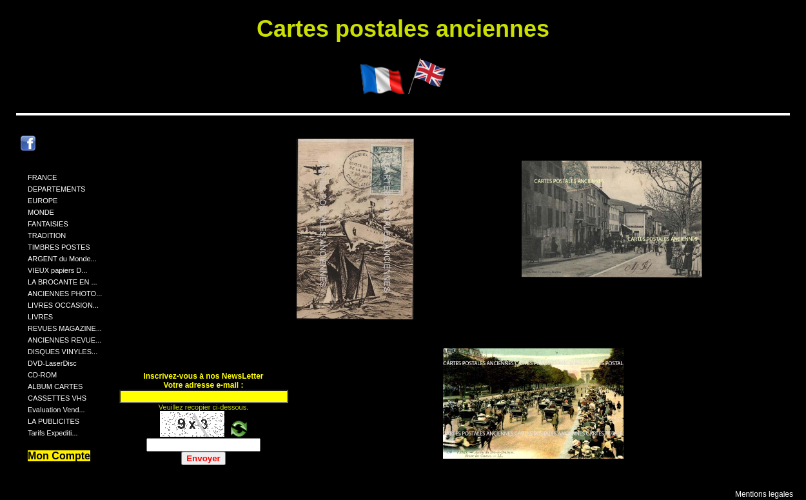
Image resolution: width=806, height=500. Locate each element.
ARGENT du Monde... (62, 259)
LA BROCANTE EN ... (62, 282)
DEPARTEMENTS (56, 189)
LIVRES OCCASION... (63, 305)
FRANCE (42, 177)
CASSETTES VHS (57, 398)
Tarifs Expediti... (53, 433)
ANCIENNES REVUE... (64, 340)
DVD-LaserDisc (52, 363)
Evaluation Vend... (56, 410)
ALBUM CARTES (55, 386)
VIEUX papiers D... (57, 270)
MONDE (41, 212)
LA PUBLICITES (53, 421)
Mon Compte (59, 455)
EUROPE (42, 201)
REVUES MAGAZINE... (65, 328)
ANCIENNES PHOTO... (65, 293)
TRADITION (47, 235)
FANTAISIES (48, 224)
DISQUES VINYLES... (62, 351)
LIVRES (40, 317)
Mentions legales (764, 494)
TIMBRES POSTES (59, 247)
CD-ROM (42, 375)
